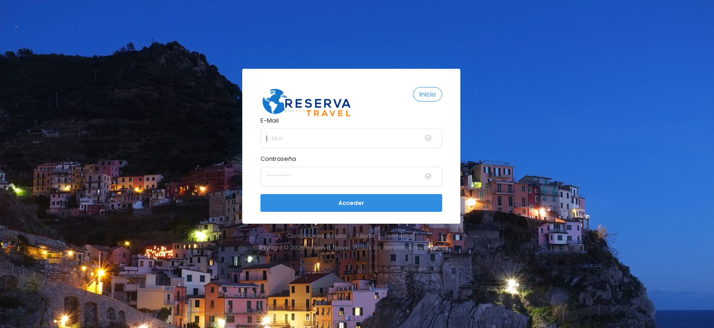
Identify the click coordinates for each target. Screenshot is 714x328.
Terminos (398, 235)
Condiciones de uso (316, 235)
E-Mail (269, 120)
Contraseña (278, 159)
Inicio (427, 94)
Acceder (351, 203)
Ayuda (365, 235)
